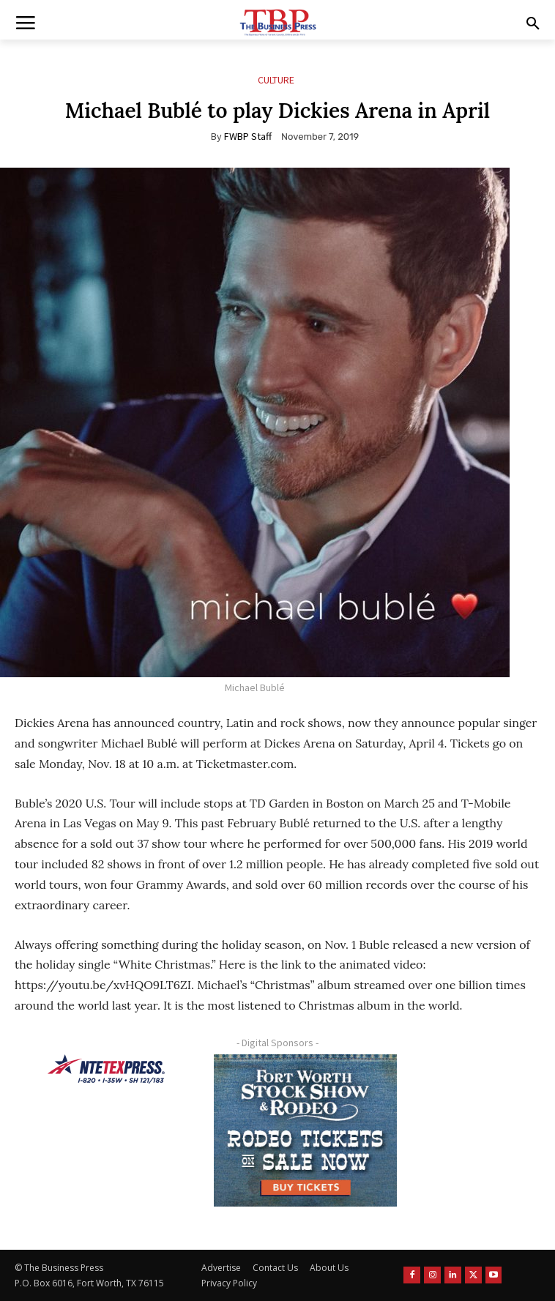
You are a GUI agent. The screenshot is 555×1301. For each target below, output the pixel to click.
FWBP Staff (248, 136)
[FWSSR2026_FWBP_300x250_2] (305, 1130)
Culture (276, 80)
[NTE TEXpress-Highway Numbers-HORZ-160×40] (106, 1069)
